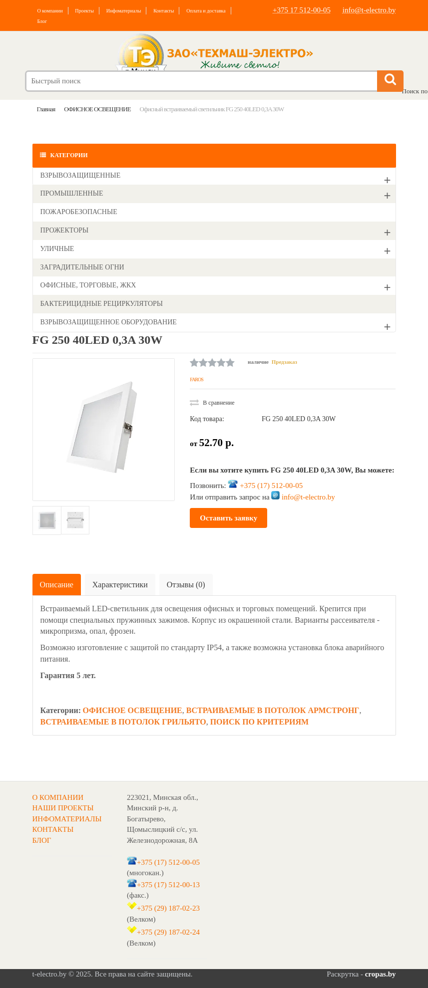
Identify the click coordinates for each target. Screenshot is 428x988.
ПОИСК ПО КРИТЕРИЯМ (259, 722)
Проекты (84, 10)
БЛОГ (41, 840)
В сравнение (212, 402)
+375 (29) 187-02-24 (168, 932)
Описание (56, 584)
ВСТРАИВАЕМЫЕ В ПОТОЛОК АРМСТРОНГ (273, 710)
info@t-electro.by (369, 10)
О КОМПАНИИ (58, 797)
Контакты (163, 10)
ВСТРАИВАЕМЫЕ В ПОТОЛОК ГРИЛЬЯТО (123, 722)
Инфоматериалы (123, 10)
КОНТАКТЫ (53, 829)
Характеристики (120, 584)
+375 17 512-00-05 (302, 10)
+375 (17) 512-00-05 (271, 486)
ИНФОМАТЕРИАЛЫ (67, 819)
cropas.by (380, 974)
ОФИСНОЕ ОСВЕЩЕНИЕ (132, 710)
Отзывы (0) (186, 584)
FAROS (196, 379)
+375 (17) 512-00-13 (168, 885)
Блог (42, 21)
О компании (50, 10)
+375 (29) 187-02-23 (168, 908)
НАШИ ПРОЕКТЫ (63, 808)
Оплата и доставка (206, 10)
